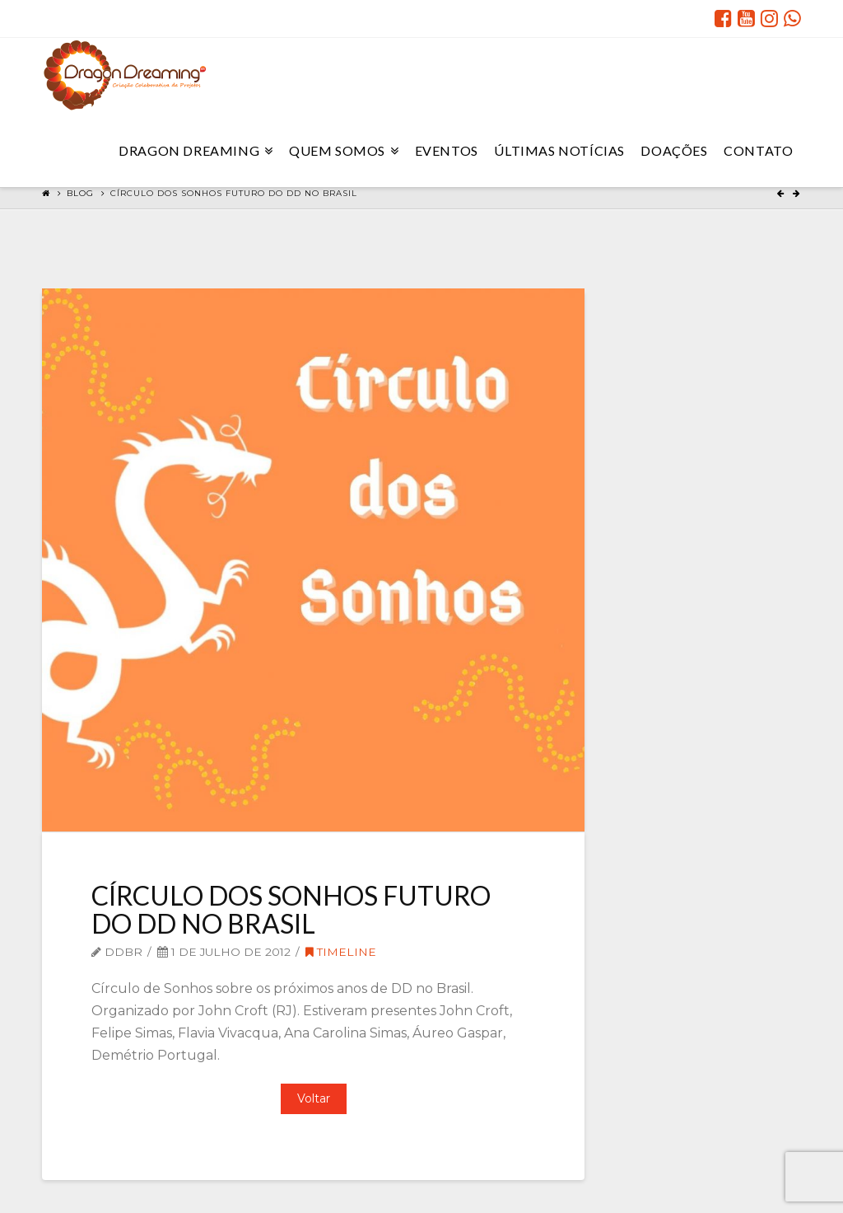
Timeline (340, 951)
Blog (80, 193)
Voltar (313, 1098)
